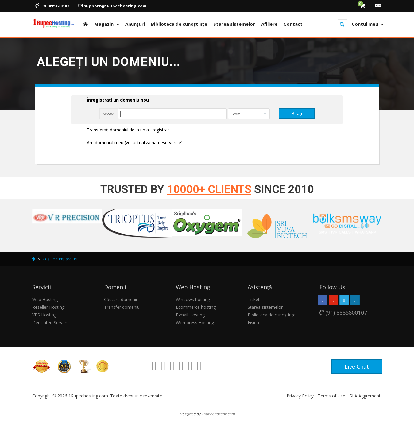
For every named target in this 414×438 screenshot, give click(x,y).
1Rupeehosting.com (218, 413)
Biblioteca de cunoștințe (272, 315)
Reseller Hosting (48, 307)
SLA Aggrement (365, 396)
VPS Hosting (44, 315)
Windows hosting (193, 299)
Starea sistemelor (265, 307)
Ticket (254, 299)
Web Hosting (45, 299)
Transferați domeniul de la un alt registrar (123, 130)
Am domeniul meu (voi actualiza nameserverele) (130, 143)
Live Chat (357, 366)
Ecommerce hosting (196, 307)
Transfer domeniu (122, 307)
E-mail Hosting (190, 315)
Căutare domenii (120, 299)
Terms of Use (331, 396)
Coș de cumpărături (60, 259)
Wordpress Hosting (195, 322)
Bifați (297, 113)
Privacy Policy (300, 396)
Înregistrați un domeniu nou (113, 100)
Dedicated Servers (50, 322)
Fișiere (254, 322)
